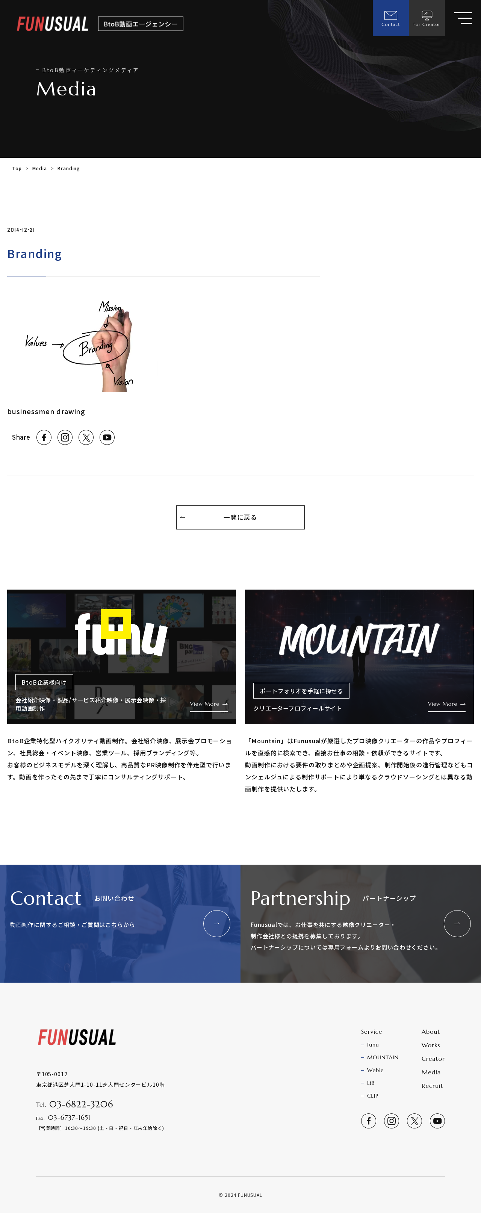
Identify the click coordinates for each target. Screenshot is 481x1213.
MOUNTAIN (383, 1057)
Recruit (432, 1085)
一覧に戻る (240, 517)
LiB (371, 1083)
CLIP (372, 1095)
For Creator (426, 18)
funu (373, 1044)
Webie (375, 1070)
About (431, 1031)
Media (39, 168)
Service (371, 1031)
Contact (390, 18)
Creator (433, 1058)
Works (431, 1045)
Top (17, 168)
